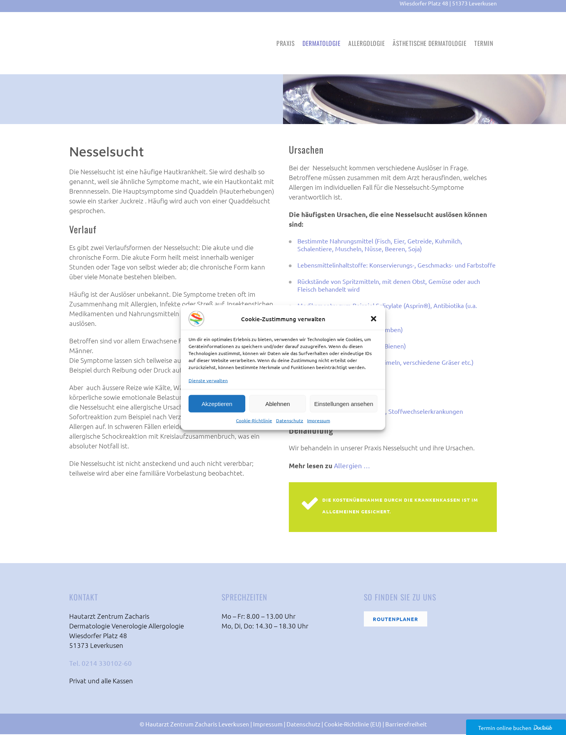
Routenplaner (395, 619)
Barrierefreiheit (406, 724)
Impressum (318, 420)
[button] (373, 319)
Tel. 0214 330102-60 (100, 664)
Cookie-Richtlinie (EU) (352, 724)
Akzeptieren (216, 403)
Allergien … (352, 466)
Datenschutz (289, 420)
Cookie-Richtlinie (254, 420)
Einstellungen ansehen (343, 403)
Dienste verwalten (208, 380)
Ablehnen (277, 403)
